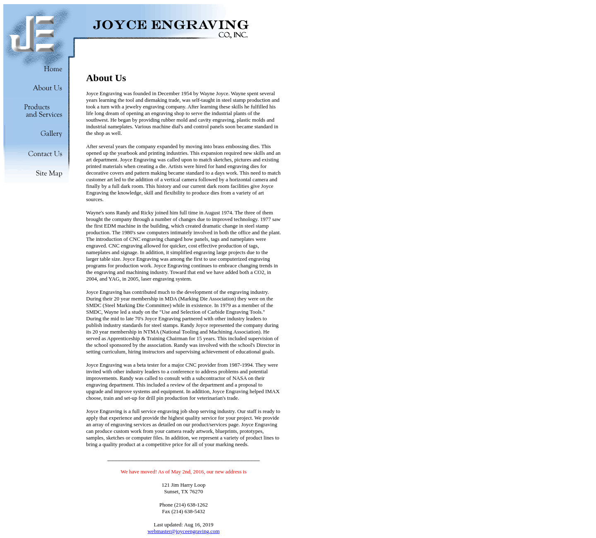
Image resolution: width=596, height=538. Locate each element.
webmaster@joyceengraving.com (183, 531)
